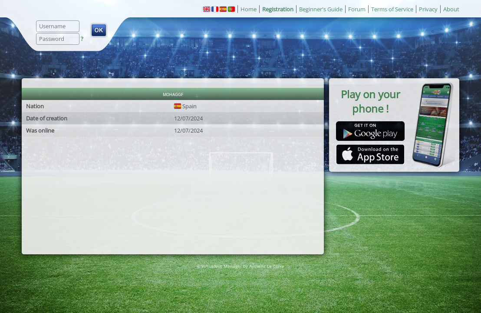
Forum (357, 9)
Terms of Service (392, 9)
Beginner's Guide (321, 9)
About (451, 9)
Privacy (428, 9)
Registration (277, 9)
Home (248, 9)
